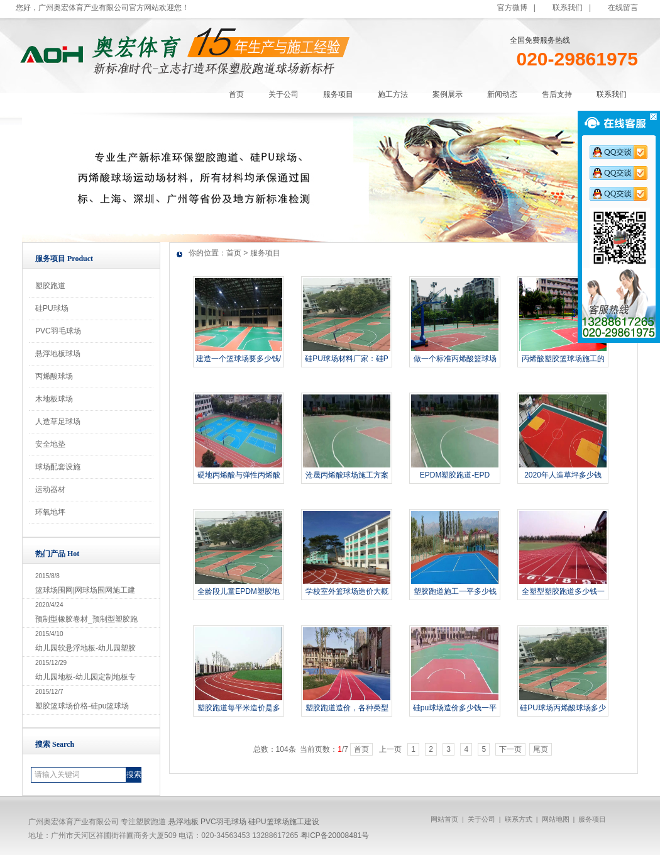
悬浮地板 (183, 821)
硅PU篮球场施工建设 (283, 821)
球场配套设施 (57, 466)
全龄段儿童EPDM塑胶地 (238, 591)
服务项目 (265, 253)
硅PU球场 (52, 308)
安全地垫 (50, 444)
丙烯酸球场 (54, 376)
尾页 (540, 749)
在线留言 (623, 7)
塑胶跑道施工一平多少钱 (455, 591)
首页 (233, 253)
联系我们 (568, 7)
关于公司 (481, 819)
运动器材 (50, 489)
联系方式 (518, 819)
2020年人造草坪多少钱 (563, 475)
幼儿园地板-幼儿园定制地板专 (85, 677)
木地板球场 (54, 398)
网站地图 (555, 819)
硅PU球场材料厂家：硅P (346, 358)
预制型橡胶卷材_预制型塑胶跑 (86, 619)
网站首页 (444, 819)
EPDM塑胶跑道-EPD (455, 475)
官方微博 (512, 7)
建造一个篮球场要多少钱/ (238, 358)
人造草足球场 (57, 421)
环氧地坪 (50, 512)
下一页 (510, 749)
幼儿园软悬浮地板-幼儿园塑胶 (85, 648)
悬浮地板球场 (57, 353)
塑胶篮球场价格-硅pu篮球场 (82, 705)
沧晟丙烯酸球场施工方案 (346, 475)
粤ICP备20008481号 (334, 835)
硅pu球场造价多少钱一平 (455, 707)
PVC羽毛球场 (58, 331)
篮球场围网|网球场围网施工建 (85, 590)
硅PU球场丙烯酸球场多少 (563, 707)
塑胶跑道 (50, 285)
